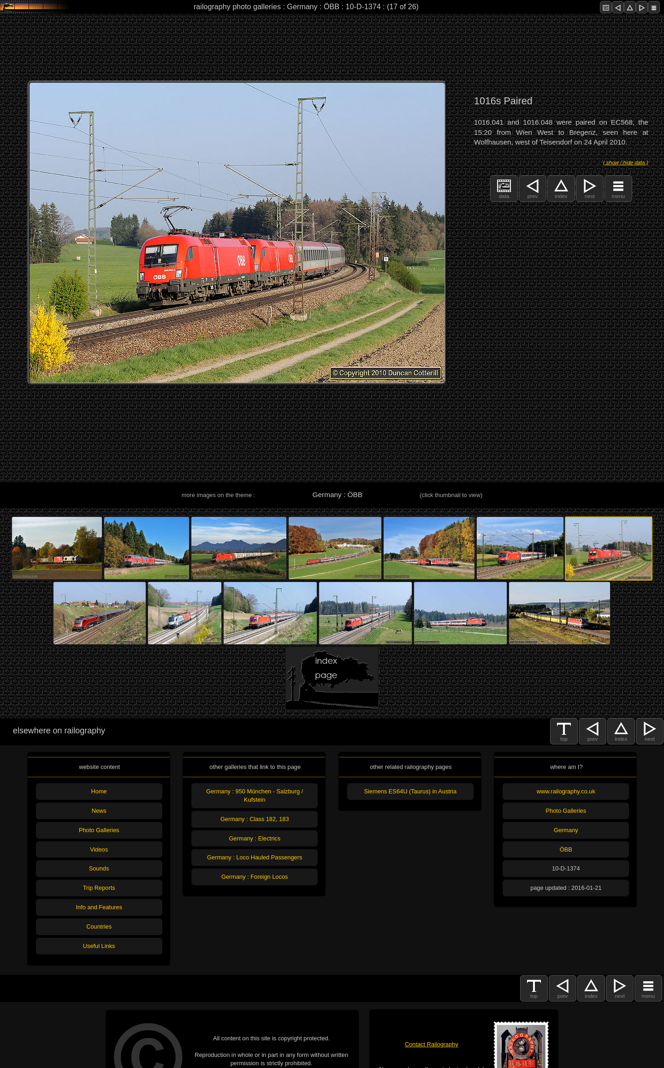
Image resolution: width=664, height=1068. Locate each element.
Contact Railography (431, 1044)
